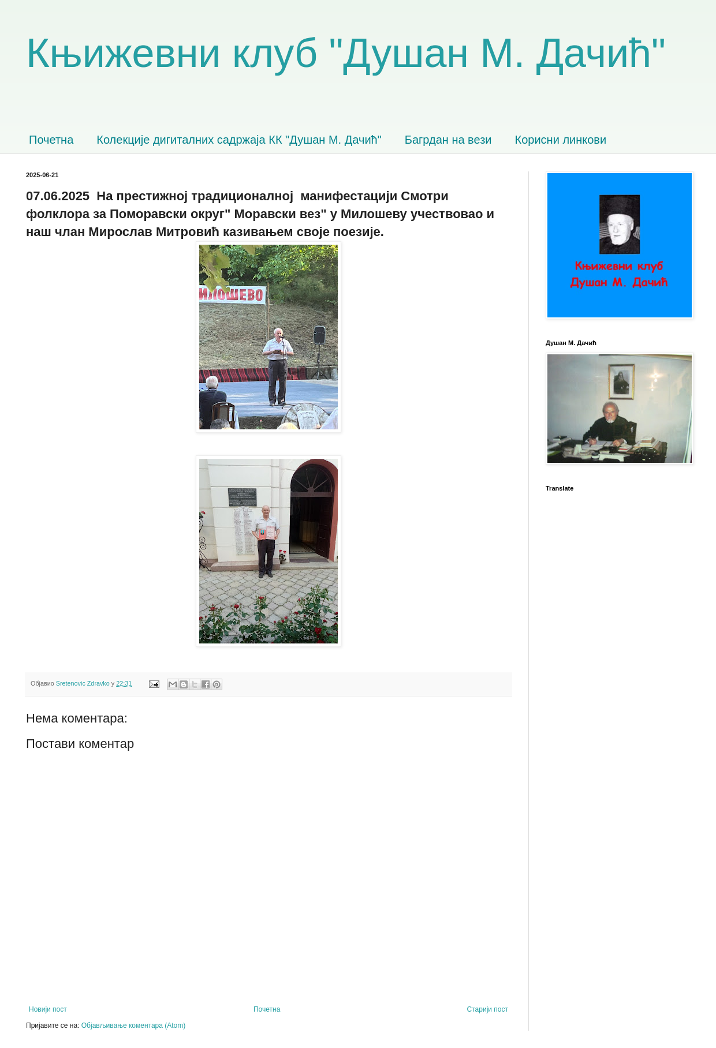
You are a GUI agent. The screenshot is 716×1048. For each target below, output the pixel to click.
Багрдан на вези (448, 139)
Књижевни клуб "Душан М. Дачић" (346, 53)
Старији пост (487, 1009)
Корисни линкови (561, 139)
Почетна (51, 139)
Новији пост (48, 1009)
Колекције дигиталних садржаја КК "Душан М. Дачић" (239, 139)
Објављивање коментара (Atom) (133, 1025)
